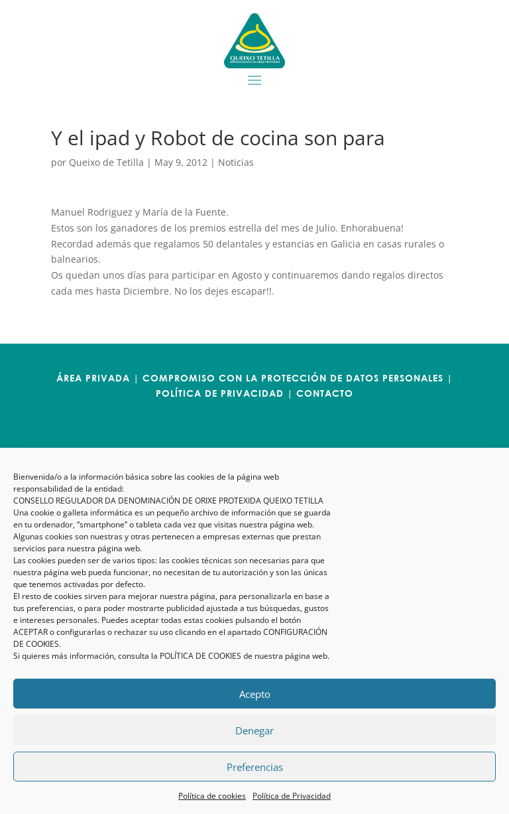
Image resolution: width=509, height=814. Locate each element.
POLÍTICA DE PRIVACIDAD (220, 393)
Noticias (236, 162)
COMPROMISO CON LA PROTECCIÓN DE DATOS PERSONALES (292, 377)
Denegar (254, 730)
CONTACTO (324, 393)
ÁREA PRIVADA (93, 377)
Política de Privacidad (292, 795)
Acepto (254, 694)
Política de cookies (212, 795)
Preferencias (255, 767)
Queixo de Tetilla (106, 162)
